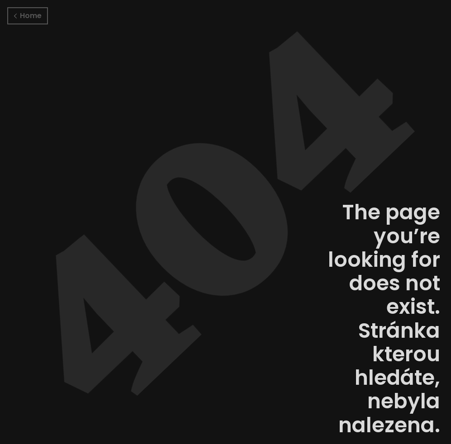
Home (28, 15)
